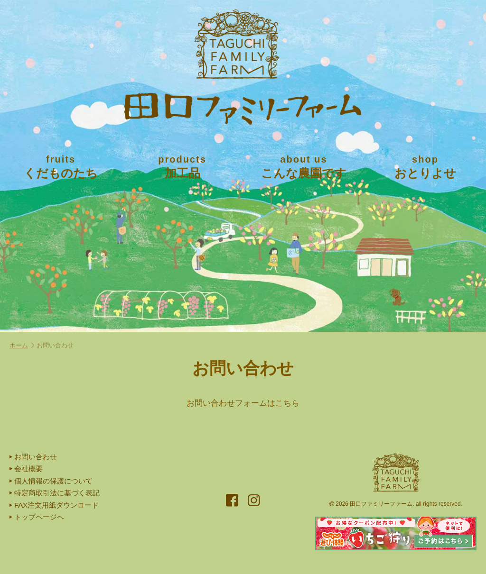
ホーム (21, 345)
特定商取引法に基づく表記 (54, 493)
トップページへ (36, 517)
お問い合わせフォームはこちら (243, 403)
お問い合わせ (33, 457)
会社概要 (26, 469)
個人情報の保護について (51, 481)
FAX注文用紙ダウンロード (54, 505)
